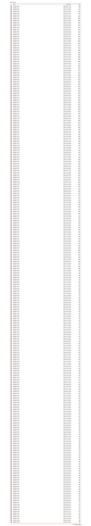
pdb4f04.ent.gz (16, 74)
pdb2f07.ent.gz (16, 341)
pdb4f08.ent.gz (16, 259)
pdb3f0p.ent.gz (16, 334)
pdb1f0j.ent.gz (16, 218)
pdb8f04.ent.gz (16, 322)
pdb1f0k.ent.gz (16, 238)
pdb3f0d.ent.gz (16, 79)
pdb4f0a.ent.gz (16, 327)
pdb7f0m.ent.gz (16, 241)
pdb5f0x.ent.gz (16, 95)
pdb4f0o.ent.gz (16, 516)
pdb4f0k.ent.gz (16, 247)
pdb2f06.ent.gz (16, 391)
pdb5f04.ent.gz (16, 445)
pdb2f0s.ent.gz (16, 493)
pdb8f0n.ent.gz (16, 277)
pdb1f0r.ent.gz (16, 393)
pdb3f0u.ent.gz (16, 454)
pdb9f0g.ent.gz (16, 243)
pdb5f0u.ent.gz (16, 522)
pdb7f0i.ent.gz (16, 236)
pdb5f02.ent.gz (16, 209)
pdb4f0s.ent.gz (16, 309)
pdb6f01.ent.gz (16, 198)
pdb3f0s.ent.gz (16, 466)
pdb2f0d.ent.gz (16, 507)
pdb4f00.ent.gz (16, 323)
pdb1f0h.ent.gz (16, 281)
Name (14, 4)
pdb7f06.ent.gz (16, 345)
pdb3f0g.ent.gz (16, 190)
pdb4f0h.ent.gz (16, 254)
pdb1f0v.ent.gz (16, 264)
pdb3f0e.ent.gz (16, 320)
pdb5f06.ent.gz (16, 115)
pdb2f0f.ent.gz (16, 480)
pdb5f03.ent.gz (16, 148)
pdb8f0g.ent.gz (16, 65)
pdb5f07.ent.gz (16, 318)
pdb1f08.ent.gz (16, 406)
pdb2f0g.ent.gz (16, 486)
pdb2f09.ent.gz (16, 47)
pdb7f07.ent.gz (16, 379)
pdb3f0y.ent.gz (16, 70)
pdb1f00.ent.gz (16, 423)
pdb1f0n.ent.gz (16, 288)
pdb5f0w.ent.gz (16, 432)
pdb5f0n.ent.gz (16, 157)
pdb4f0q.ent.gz (16, 81)
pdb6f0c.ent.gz (16, 207)
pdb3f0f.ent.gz (16, 307)
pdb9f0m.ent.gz (16, 116)
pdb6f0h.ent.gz (16, 338)
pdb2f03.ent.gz (16, 125)
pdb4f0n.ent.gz (16, 514)
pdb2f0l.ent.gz (16, 491)
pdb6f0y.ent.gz (16, 43)
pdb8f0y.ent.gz (16, 389)
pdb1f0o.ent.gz (16, 343)
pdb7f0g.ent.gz (16, 49)
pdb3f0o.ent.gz (16, 332)
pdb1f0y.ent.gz (16, 250)
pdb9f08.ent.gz (16, 375)
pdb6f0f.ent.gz (16, 438)
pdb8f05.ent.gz (16, 270)
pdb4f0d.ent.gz (16, 213)
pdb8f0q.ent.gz (16, 131)
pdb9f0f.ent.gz (16, 240)
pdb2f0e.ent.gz (16, 489)
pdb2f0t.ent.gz (16, 477)
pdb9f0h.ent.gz (16, 200)
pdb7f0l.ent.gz (16, 54)
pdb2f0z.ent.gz (16, 350)
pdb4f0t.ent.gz (16, 348)
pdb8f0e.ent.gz (16, 22)
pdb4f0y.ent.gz (16, 261)
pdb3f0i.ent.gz (16, 411)
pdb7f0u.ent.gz (16, 268)
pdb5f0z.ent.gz (16, 195)
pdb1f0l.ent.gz (16, 120)
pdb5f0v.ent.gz (16, 41)
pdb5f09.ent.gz (16, 99)
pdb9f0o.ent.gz (16, 106)
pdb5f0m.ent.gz (16, 182)
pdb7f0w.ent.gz (16, 289)
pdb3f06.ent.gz (16, 225)
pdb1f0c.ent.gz (16, 359)
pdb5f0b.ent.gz (16, 464)
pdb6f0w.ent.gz (16, 282)
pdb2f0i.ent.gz (16, 484)
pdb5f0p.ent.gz (16, 179)
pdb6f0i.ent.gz (16, 36)
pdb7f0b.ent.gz (16, 416)
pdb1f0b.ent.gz (16, 434)
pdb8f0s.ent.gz (16, 140)
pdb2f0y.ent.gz (16, 223)
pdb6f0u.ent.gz (16, 25)
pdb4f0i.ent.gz (16, 123)
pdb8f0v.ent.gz (16, 381)
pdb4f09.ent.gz (16, 386)
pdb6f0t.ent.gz (16, 229)
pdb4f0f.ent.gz (16, 384)
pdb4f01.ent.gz (16, 173)
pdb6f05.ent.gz (16, 20)
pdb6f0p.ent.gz (16, 172)
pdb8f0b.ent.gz (16, 475)
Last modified (68, 4)
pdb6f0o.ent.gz (16, 313)
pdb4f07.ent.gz (16, 72)
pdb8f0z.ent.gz (16, 513)
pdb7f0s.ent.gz (16, 206)
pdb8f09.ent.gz (16, 227)
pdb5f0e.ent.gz (16, 68)
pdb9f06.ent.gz (16, 354)
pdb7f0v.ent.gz (16, 163)
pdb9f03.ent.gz (16, 400)
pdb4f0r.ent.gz (16, 311)
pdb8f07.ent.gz (16, 257)
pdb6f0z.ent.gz (16, 38)
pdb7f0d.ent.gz (16, 6)
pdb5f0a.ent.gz (16, 90)
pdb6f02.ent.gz (16, 93)
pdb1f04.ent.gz (16, 13)
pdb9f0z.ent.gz (16, 104)
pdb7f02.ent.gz (16, 181)
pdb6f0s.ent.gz (16, 429)
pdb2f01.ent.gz (16, 297)
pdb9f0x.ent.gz (16, 143)
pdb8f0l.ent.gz (16, 57)
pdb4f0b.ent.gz (16, 166)
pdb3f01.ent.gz (16, 366)
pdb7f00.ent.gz (16, 75)
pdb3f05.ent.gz (16, 364)
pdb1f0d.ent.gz (16, 272)
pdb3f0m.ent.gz (16, 409)
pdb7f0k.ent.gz (16, 468)
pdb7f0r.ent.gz (16, 45)
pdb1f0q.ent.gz (16, 352)
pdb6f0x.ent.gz (16, 63)
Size (79, 4)
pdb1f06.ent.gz (16, 252)
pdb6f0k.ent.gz (16, 16)
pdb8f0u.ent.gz (16, 231)
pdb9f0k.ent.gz (16, 232)
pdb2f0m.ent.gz (16, 504)
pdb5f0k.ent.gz (16, 18)
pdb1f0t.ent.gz (16, 441)
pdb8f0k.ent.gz (16, 127)
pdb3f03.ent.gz (16, 204)
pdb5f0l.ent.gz (16, 186)
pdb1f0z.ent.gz (16, 59)
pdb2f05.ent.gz (16, 11)
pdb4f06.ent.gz (16, 202)
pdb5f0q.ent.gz (16, 302)
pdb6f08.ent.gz (16, 177)
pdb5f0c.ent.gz (16, 448)
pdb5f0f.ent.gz (16, 447)
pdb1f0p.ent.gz (16, 397)
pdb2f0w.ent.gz (16, 497)
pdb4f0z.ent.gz (16, 86)
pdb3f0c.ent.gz (16, 443)
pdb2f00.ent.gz (16, 188)
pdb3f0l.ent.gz (16, 395)
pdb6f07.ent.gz (16, 136)
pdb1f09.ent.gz (16, 436)
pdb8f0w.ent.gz (16, 414)
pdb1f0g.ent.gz (16, 275)
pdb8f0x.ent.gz (16, 175)
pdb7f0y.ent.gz (16, 373)
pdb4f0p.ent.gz (16, 88)
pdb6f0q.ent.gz (16, 156)
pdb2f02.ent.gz (16, 245)
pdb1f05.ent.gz (16, 256)
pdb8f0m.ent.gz (16, 147)
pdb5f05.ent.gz (16, 84)
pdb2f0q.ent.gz (16, 495)
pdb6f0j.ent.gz (16, 32)
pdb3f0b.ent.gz (16, 455)
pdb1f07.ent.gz (16, 111)
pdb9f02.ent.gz (16, 40)
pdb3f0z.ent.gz (16, 372)
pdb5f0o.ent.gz (16, 159)
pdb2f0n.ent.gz (16, 479)
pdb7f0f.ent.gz (16, 407)
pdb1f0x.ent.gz (16, 154)
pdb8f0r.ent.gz (16, 132)
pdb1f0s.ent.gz (16, 398)
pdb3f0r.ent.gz (16, 141)
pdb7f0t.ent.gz (16, 161)
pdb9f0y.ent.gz (16, 102)
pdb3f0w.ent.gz (16, 472)
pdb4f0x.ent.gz (16, 29)
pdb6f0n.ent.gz (16, 27)
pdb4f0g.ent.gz (16, 427)
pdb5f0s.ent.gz (16, 304)
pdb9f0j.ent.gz (16, 109)
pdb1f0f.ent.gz (16, 293)
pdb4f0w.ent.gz (16, 361)
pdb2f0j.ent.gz (16, 502)
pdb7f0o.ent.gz (16, 402)
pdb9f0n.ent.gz (16, 118)
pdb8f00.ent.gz (16, 388)
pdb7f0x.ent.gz (16, 339)
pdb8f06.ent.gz (16, 273)
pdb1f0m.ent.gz (16, 520)
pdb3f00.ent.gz (16, 363)
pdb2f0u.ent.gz (16, 473)
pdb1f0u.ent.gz (16, 439)
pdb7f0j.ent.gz (16, 113)
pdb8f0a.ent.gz (16, 66)
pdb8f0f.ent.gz (16, 298)
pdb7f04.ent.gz (16, 165)
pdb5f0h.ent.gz (16, 450)
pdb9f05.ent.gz (16, 7)
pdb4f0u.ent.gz (16, 184)
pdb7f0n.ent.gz (16, 518)
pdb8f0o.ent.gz (16, 56)
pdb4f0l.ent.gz (16, 82)
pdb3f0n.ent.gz (16, 100)
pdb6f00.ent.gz (16, 263)
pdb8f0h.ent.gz (16, 266)
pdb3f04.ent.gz (16, 357)
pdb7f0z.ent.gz (16, 413)
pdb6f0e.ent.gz (16, 404)
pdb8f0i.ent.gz (16, 77)
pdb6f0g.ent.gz (16, 220)
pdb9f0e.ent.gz (16, 425)
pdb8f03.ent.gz (16, 316)
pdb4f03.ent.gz (16, 138)
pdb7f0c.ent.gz (16, 418)
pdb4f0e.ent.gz (16, 215)
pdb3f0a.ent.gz (16, 459)
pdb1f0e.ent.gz (16, 284)
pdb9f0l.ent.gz (16, 222)
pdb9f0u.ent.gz (16, 191)
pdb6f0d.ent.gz (16, 430)
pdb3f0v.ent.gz (16, 461)
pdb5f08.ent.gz (16, 452)
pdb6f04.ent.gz (16, 325)
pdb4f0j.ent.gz (16, 234)
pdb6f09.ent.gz (16, 52)
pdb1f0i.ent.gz (16, 286)
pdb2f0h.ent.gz (16, 509)
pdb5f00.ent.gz (16, 336)
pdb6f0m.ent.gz (16, 24)
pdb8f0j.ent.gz (16, 129)
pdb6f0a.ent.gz (16, 97)
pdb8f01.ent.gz (16, 331)
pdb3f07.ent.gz (16, 152)
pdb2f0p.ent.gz (16, 505)
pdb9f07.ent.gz (16, 15)
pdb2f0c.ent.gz (16, 300)
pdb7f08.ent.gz (16, 50)
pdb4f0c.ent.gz (16, 291)
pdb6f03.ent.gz (16, 122)
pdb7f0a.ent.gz (16, 422)
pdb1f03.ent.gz (16, 511)
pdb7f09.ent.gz (16, 279)
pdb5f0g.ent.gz (16, 306)
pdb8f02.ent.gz (16, 382)
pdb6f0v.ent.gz (16, 34)
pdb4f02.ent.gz (16, 193)
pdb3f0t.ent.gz (16, 248)
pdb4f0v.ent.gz (16, 368)
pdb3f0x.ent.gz (16, 463)
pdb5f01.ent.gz (16, 314)
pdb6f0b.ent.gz (16, 216)
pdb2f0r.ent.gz (16, 377)
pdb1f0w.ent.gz (16, 498)
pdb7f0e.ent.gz (16, 107)
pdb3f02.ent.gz (16, 211)
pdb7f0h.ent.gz (16, 347)
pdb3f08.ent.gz (16, 420)
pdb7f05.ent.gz (16, 91)
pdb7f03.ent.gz (16, 170)
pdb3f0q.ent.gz (16, 457)
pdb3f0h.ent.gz (16, 329)
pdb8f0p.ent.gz (16, 134)
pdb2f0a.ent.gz (16, 356)
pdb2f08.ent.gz (16, 295)
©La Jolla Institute (77, 524)
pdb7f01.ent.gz (16, 470)
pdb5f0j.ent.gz (16, 168)
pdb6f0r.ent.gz (16, 31)
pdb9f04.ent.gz (16, 61)
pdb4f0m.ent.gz (16, 150)
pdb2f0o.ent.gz (16, 482)
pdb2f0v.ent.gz (16, 500)
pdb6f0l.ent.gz (16, 9)
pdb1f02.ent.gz (16, 370)
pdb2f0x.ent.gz (16, 145)
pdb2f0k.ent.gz (16, 488)
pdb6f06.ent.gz (16, 197)
